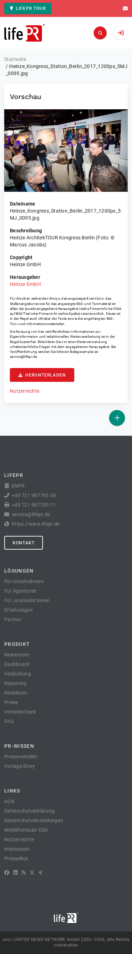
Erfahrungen (18, 610)
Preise (11, 702)
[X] (32, 872)
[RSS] (23, 872)
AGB (9, 801)
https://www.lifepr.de (35, 524)
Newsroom (16, 655)
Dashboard (16, 664)
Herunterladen (42, 375)
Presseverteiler (21, 756)
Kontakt (23, 542)
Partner (12, 619)
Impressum (17, 849)
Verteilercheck (20, 712)
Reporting (15, 683)
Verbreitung (17, 674)
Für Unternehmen (24, 581)
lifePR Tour (28, 8)
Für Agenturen (20, 591)
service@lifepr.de (23, 357)
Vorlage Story (19, 766)
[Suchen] (100, 32)
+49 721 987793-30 (34, 495)
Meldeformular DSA (26, 830)
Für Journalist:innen (27, 600)
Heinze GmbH (25, 284)
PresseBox (16, 858)
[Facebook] (6, 872)
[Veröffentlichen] (117, 418)
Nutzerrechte (24, 391)
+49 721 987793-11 (34, 505)
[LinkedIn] (15, 872)
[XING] (41, 872)
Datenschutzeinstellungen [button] (33, 820)
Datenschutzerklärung (29, 811)
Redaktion (15, 693)
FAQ (9, 721)
